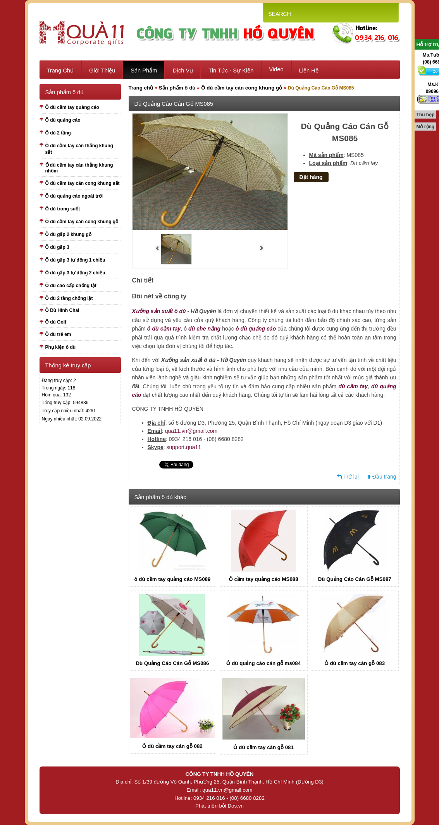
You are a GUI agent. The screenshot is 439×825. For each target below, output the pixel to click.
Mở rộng (426, 126)
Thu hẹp (426, 114)
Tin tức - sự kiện (230, 70)
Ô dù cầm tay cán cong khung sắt (82, 183)
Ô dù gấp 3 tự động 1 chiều (75, 260)
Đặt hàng (311, 177)
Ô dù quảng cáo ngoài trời (74, 196)
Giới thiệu (102, 70)
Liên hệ (308, 70)
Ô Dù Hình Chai (62, 310)
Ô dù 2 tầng (58, 133)
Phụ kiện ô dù (60, 347)
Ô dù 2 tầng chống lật (69, 298)
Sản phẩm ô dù (177, 88)
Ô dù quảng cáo (63, 120)
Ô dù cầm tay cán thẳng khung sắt (79, 149)
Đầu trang (384, 477)
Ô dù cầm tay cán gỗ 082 (172, 746)
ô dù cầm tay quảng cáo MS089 (172, 579)
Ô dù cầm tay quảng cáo (72, 107)
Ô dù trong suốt (62, 209)
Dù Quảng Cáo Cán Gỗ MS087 (354, 579)
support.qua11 (184, 447)
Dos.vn (235, 806)
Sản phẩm (144, 70)
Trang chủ (60, 70)
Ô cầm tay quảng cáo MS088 (263, 579)
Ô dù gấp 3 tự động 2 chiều (75, 273)
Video (276, 69)
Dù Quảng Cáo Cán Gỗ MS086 (172, 663)
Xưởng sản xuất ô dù (159, 311)
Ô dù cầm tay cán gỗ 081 (263, 747)
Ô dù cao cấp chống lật (70, 285)
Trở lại (351, 477)
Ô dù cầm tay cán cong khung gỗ (82, 221)
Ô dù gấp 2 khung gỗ (68, 234)
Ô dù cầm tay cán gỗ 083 (354, 663)
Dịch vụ (182, 70)
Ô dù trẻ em (58, 334)
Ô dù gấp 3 (57, 247)
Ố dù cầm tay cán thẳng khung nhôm (79, 168)
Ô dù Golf (56, 322)
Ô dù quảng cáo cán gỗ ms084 (263, 663)
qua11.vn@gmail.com (191, 431)
